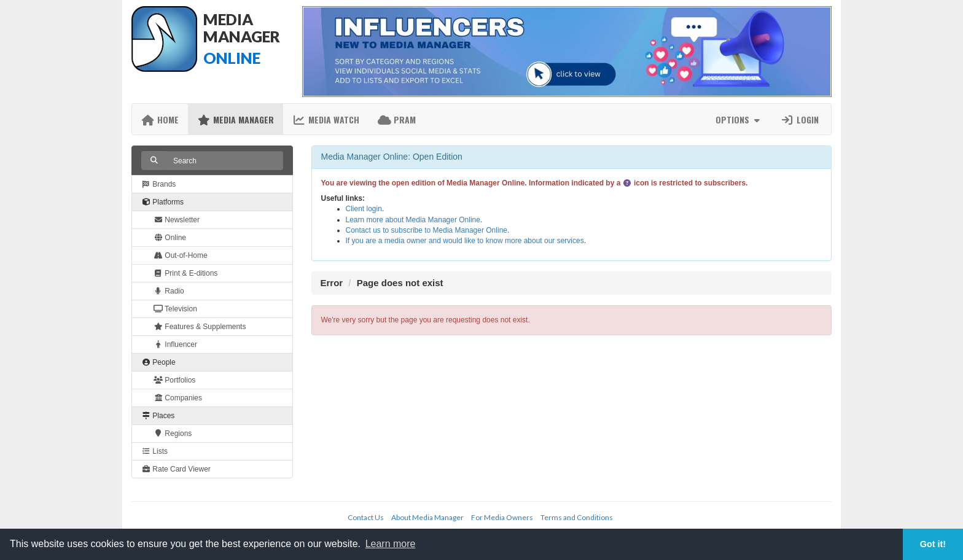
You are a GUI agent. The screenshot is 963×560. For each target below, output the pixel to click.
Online (170, 237)
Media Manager (235, 119)
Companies (178, 398)
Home (160, 119)
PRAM (397, 119)
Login (800, 119)
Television (175, 309)
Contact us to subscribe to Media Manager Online (426, 230)
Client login (364, 208)
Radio (169, 291)
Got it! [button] (933, 544)
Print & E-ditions (185, 273)
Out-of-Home (181, 255)
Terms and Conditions (576, 517)
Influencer (175, 344)
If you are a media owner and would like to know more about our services (465, 240)
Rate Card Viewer (176, 469)
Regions (173, 433)
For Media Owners (502, 517)
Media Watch (325, 119)
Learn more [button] (390, 544)
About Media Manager (427, 517)
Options (739, 119)
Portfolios (174, 380)
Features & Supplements (200, 326)
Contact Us (366, 517)
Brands (158, 184)
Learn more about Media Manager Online (413, 220)
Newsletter (177, 220)
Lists (154, 451)
